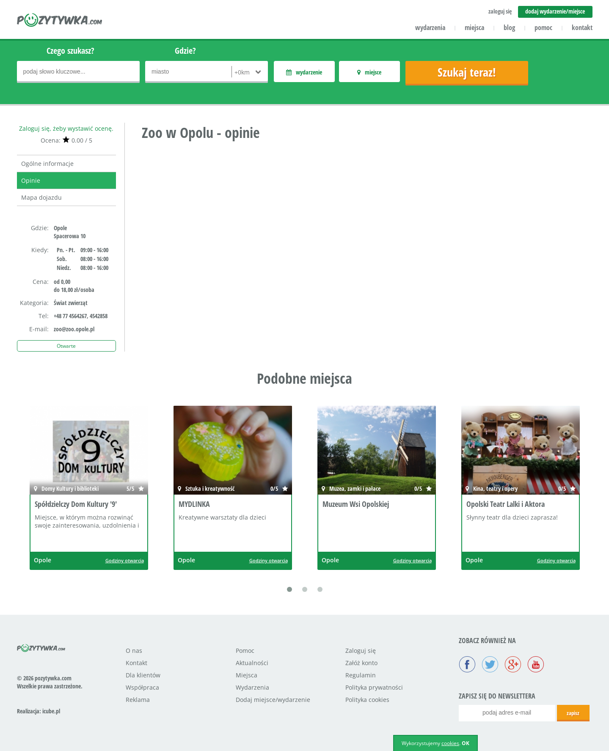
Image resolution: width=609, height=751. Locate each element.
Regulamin (360, 675)
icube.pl (51, 711)
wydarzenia (430, 27)
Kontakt (136, 663)
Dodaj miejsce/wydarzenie (273, 700)
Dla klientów (143, 675)
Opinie (30, 180)
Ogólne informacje (47, 164)
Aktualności (252, 663)
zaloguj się (500, 11)
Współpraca (142, 687)
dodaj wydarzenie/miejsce (555, 11)
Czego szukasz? (70, 50)
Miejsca (246, 675)
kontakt (582, 27)
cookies (450, 743)
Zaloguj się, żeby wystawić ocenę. (66, 128)
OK (465, 743)
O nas (134, 650)
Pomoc (245, 650)
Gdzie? (185, 50)
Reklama (138, 700)
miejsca (474, 27)
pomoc (543, 27)
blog (509, 27)
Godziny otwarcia (124, 560)
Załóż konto (361, 663)
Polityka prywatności (374, 687)
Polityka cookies (367, 700)
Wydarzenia (252, 687)
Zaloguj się (360, 650)
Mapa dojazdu (41, 197)
